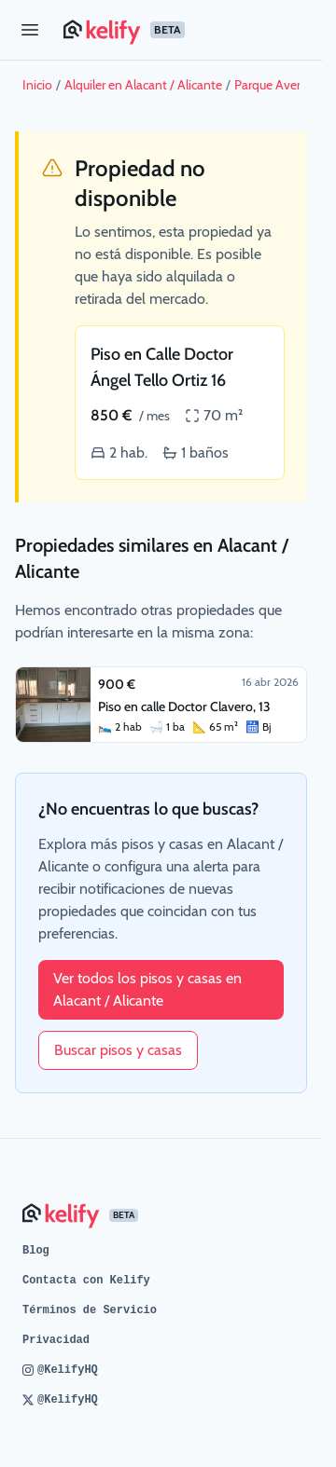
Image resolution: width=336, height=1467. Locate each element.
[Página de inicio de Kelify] (185, 30)
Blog (35, 1250)
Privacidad (56, 1340)
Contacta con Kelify (86, 1280)
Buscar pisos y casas (118, 1050)
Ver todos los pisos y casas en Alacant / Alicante (147, 989)
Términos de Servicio (89, 1310)
